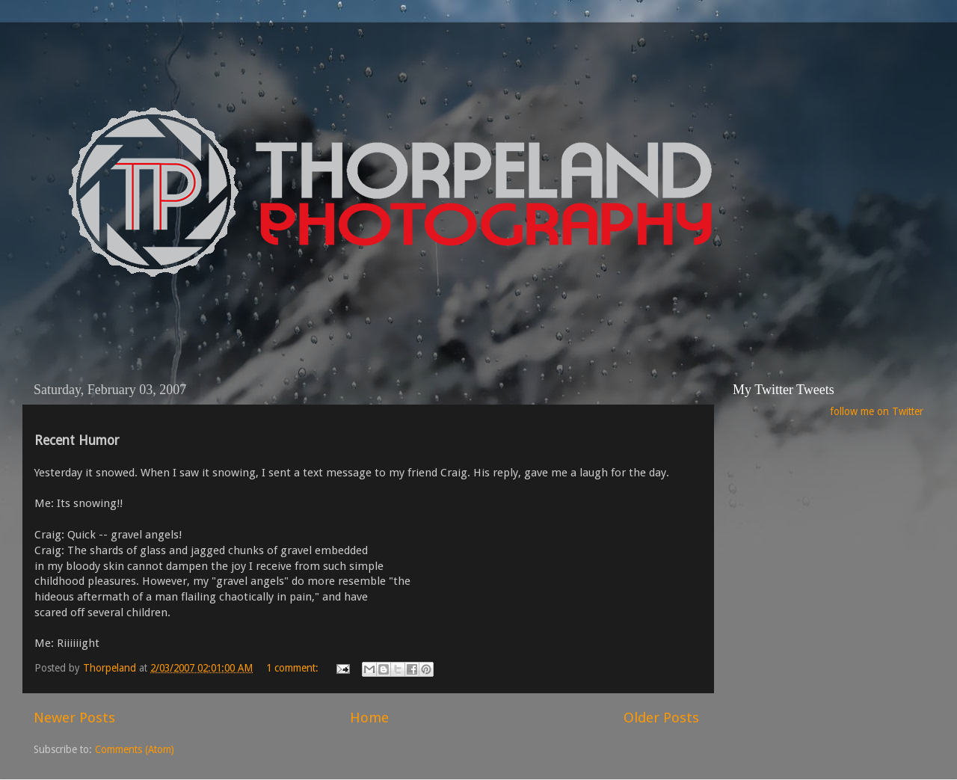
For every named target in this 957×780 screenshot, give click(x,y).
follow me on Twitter (876, 411)
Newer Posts (74, 717)
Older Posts (661, 717)
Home (369, 717)
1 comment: (293, 668)
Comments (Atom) (134, 749)
